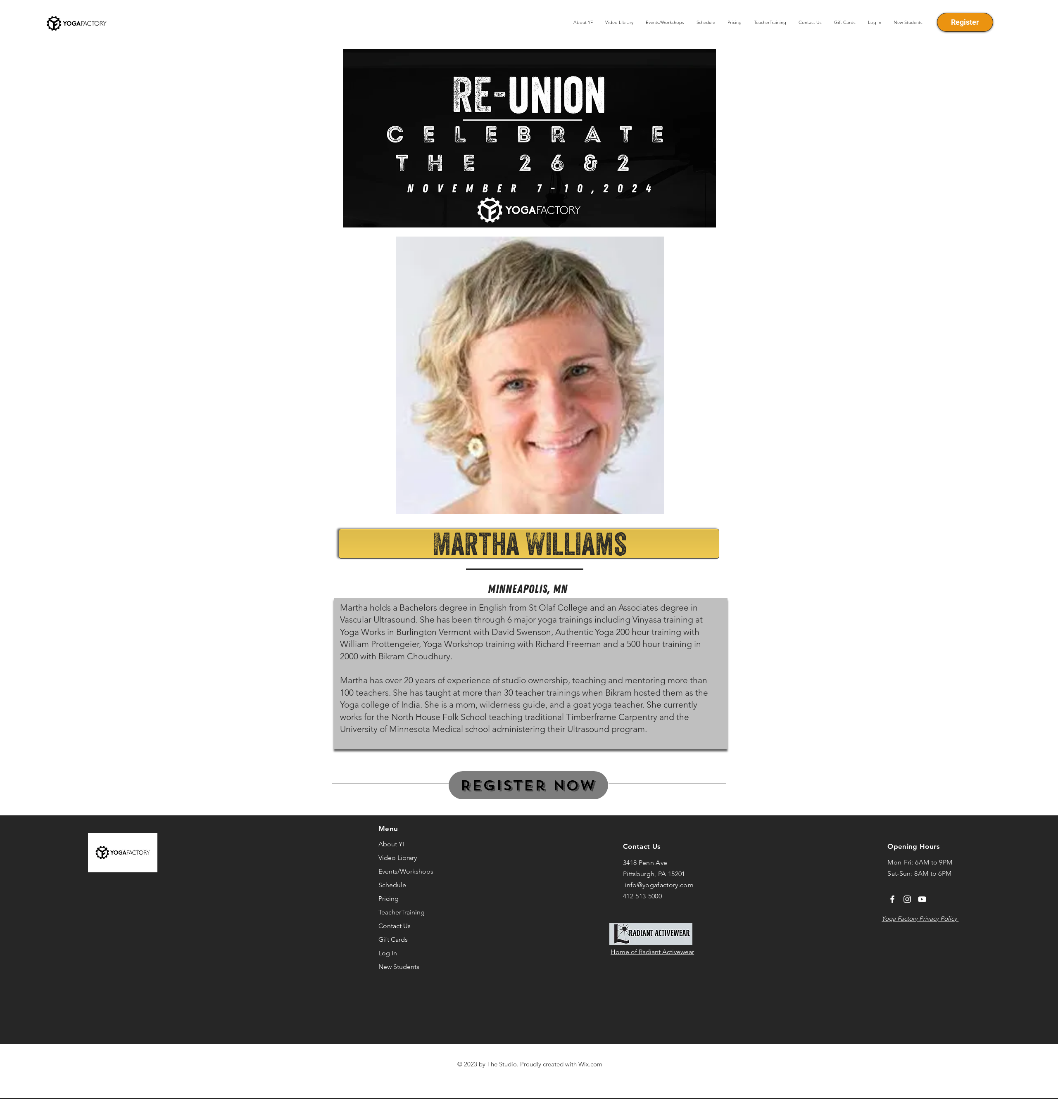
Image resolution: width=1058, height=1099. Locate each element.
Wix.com (590, 1064)
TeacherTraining (401, 912)
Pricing (388, 898)
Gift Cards (393, 939)
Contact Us (394, 926)
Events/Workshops (405, 871)
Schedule (392, 885)
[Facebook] (892, 899)
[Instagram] (907, 899)
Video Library (397, 858)
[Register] (965, 22)
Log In (387, 953)
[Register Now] (528, 785)
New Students (398, 967)
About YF (392, 844)
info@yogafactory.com (659, 885)
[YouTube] (922, 899)
